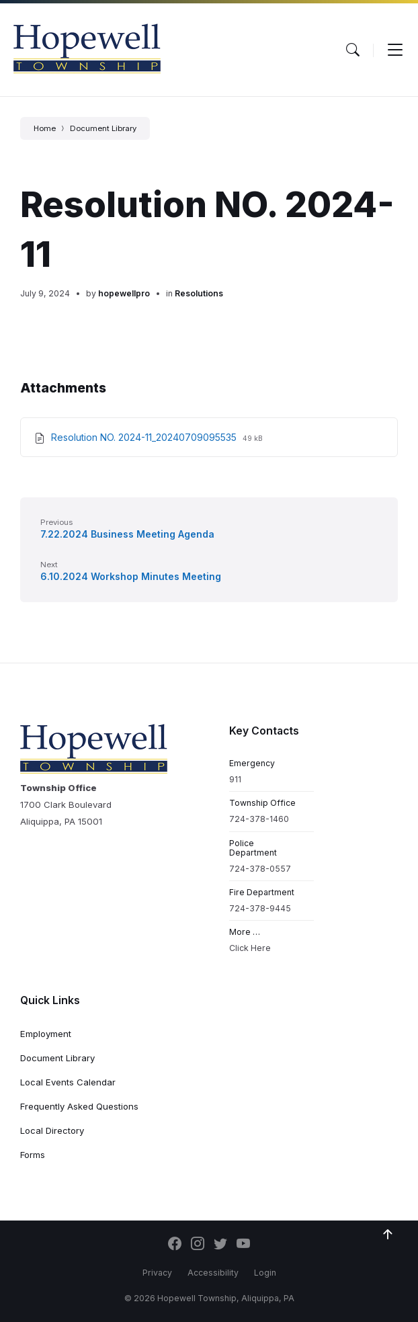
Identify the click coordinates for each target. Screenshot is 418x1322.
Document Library (103, 128)
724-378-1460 (259, 819)
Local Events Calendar (68, 1082)
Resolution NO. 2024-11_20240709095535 (145, 437)
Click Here (250, 948)
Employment (45, 1033)
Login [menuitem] (265, 1273)
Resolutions (199, 293)
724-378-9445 (260, 908)
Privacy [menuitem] (157, 1273)
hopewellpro (124, 293)
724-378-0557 (260, 869)
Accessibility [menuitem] (213, 1273)
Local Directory (52, 1130)
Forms (32, 1154)
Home (45, 128)
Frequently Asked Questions (79, 1106)
